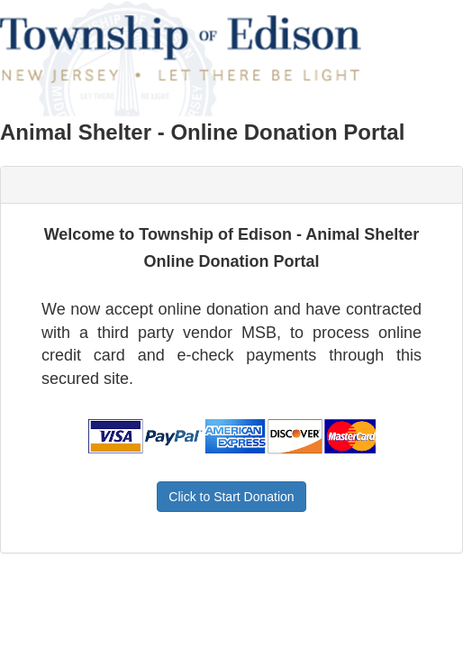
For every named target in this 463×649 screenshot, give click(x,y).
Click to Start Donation (231, 496)
